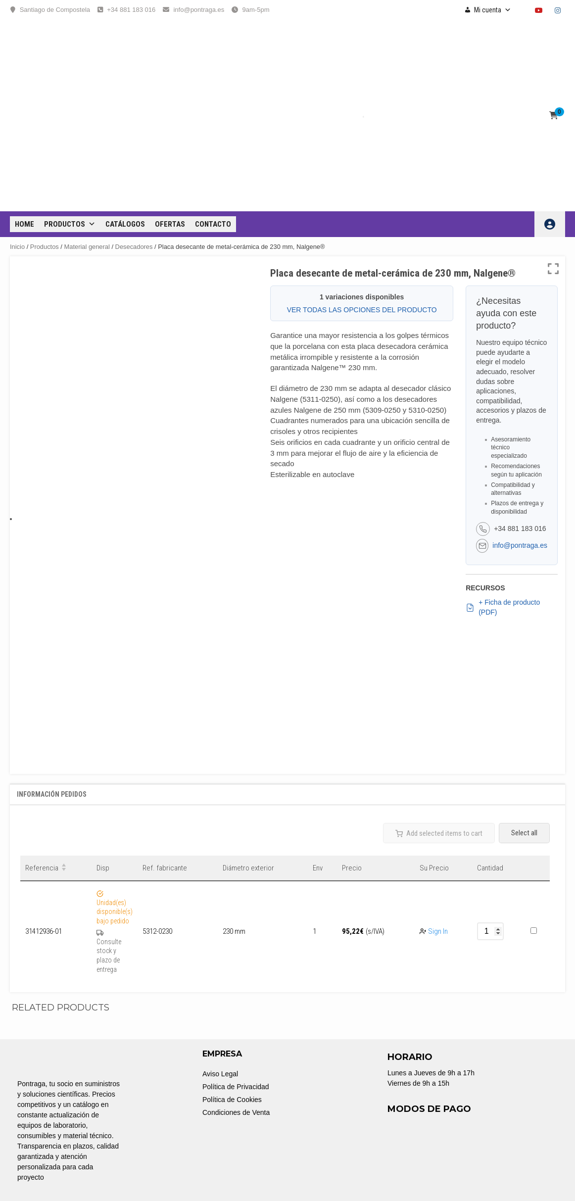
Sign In (438, 931)
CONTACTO (213, 224)
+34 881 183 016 (131, 9)
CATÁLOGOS (125, 224)
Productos (70, 224)
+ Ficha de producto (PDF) (503, 607)
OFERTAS (170, 224)
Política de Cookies (232, 1100)
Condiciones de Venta (236, 1112)
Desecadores (134, 246)
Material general (87, 246)
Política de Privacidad (235, 1087)
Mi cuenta (492, 10)
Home (24, 224)
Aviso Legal (220, 1074)
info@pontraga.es (198, 9)
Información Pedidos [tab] (52, 794)
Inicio (17, 246)
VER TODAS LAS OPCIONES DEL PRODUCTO (362, 310)
